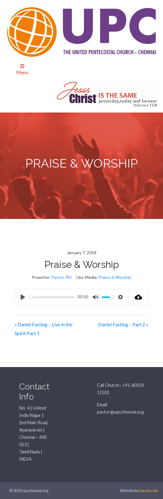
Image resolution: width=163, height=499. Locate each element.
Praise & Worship (115, 277)
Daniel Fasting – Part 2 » (123, 324)
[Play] (23, 297)
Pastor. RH (61, 277)
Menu (22, 69)
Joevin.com (148, 490)
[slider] (52, 297)
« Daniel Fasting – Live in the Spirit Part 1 (43, 328)
